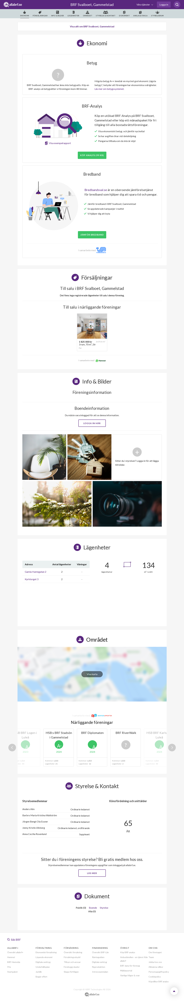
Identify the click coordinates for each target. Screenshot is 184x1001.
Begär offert (41, 976)
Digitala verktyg (43, 962)
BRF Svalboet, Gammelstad (92, 4)
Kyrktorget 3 (31, 579)
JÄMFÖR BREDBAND (92, 234)
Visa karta (92, 674)
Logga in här (92, 423)
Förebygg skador (72, 967)
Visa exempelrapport (60, 143)
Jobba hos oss (155, 962)
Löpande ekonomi (44, 957)
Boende (93, 907)
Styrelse (104, 907)
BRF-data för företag (130, 965)
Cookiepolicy (155, 976)
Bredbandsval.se (95, 190)
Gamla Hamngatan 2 (35, 571)
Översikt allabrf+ (15, 952)
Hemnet (11, 957)
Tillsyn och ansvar (72, 962)
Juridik (39, 971)
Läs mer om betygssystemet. (109, 88)
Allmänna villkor (156, 967)
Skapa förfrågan (71, 971)
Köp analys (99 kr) (92, 155)
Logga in (163, 4)
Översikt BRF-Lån (100, 952)
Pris (9, 967)
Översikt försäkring (73, 952)
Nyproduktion (98, 967)
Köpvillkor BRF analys (159, 981)
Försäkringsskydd (72, 957)
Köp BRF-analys (127, 952)
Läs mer (92, 873)
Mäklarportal (126, 970)
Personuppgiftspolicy (159, 971)
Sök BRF (14, 939)
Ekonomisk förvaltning (46, 952)
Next (172, 747)
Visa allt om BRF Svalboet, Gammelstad (92, 26)
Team (151, 957)
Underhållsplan (43, 967)
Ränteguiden (98, 957)
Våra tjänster (143, 4)
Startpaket (12, 971)
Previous (12, 747)
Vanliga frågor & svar (130, 975)
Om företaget (155, 952)
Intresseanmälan (100, 971)
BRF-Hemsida (13, 962)
